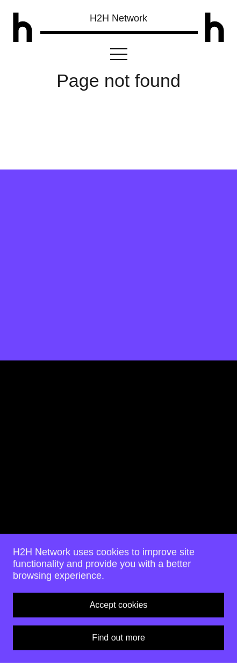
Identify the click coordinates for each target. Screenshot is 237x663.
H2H (118, 18)
